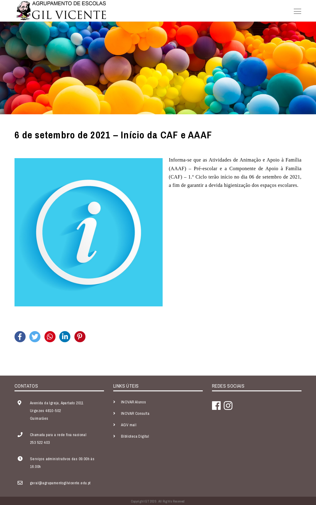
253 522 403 (40, 442)
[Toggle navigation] (295, 10)
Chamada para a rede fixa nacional (58, 434)
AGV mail (128, 424)
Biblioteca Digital (135, 436)
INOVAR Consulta (135, 413)
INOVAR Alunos (133, 402)
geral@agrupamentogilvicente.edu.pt (60, 483)
